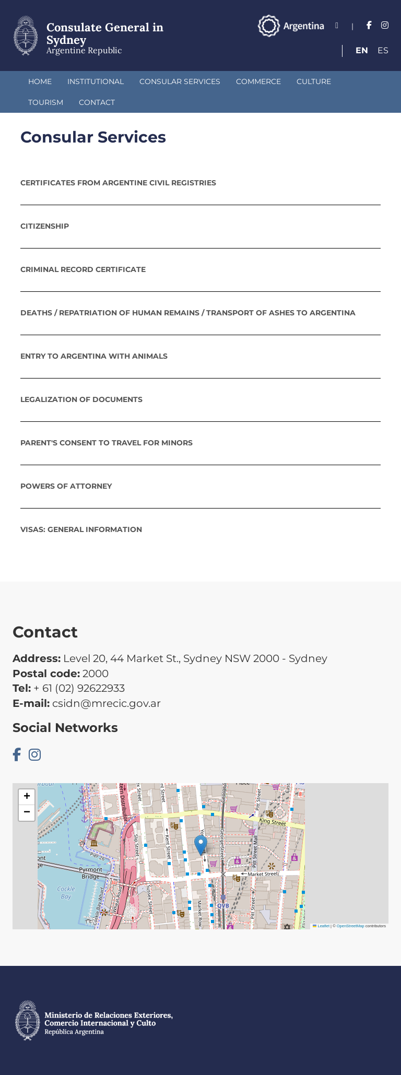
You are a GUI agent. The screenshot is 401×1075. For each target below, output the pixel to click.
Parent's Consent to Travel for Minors (106, 442)
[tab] (200, 183)
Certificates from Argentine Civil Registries (118, 182)
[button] (200, 845)
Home (40, 81)
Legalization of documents (81, 399)
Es (383, 50)
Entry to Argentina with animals (94, 356)
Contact (97, 102)
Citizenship (44, 226)
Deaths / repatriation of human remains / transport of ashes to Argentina (188, 312)
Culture (314, 81)
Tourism (45, 102)
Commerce (258, 81)
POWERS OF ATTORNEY (66, 486)
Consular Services (179, 81)
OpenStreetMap (350, 926)
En (362, 50)
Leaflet (321, 926)
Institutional (95, 81)
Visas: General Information (81, 529)
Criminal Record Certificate (83, 269)
